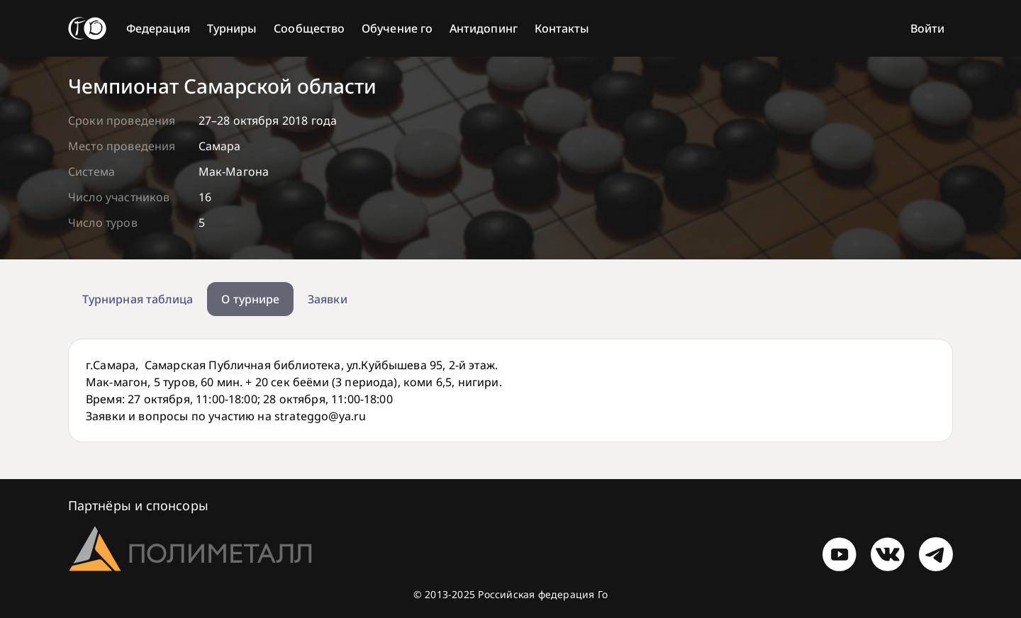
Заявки (327, 299)
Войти (927, 28)
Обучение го (397, 28)
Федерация (158, 28)
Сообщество (309, 28)
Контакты (562, 28)
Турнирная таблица (137, 299)
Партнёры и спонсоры (138, 505)
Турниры (232, 28)
